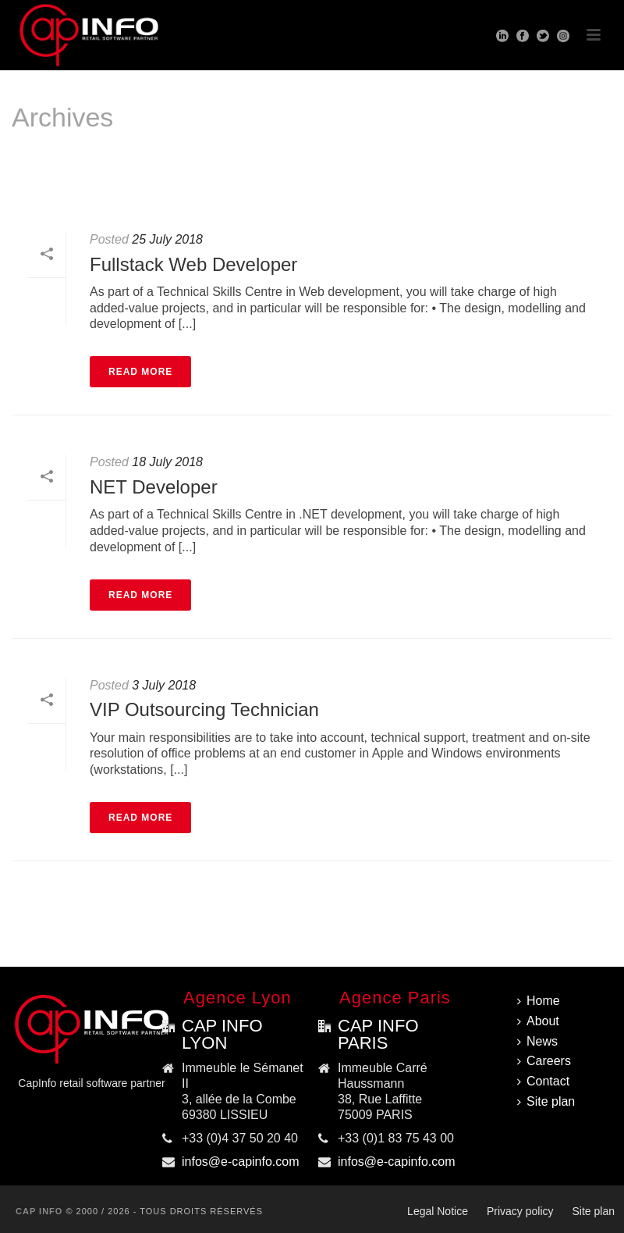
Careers (544, 1060)
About (538, 1021)
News (537, 1041)
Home (579, 182)
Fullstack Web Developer (193, 264)
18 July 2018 (167, 462)
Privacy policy (520, 1211)
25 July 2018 (167, 239)
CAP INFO (39, 1211)
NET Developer (154, 486)
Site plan (546, 1101)
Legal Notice (437, 1211)
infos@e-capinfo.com (241, 1161)
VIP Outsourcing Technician (204, 709)
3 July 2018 (164, 685)
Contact (543, 1081)
